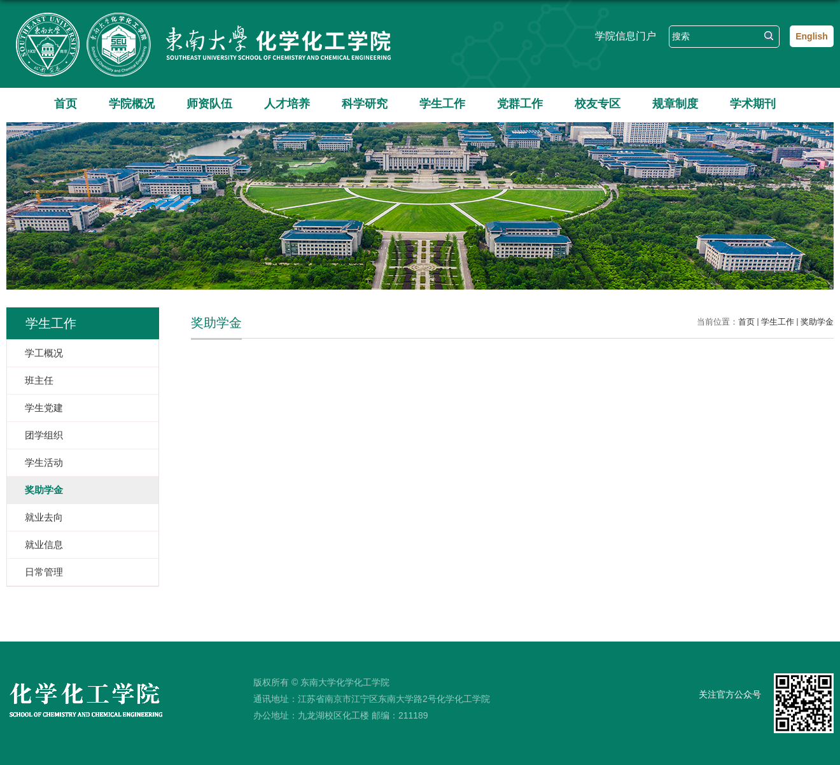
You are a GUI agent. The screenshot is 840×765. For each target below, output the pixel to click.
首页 (65, 103)
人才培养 (287, 103)
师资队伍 (209, 103)
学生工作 (442, 103)
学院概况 (132, 103)
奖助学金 (817, 321)
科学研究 (365, 103)
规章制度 (675, 103)
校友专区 (597, 103)
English (811, 36)
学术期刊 (753, 103)
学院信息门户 (625, 36)
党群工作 (520, 103)
